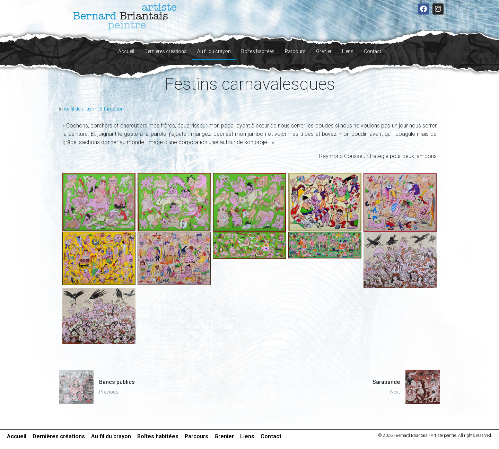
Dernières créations (166, 51)
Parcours (295, 51)
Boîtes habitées (257, 51)
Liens (347, 51)
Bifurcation (111, 109)
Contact (372, 51)
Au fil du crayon (214, 51)
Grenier (324, 51)
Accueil (126, 51)
